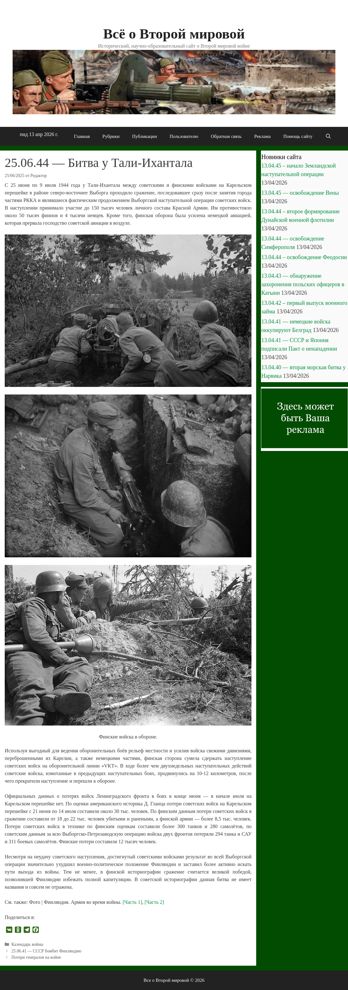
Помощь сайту (298, 136)
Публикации (144, 136)
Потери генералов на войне (36, 957)
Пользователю (183, 136)
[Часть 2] (154, 902)
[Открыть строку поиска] (328, 136)
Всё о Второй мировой (174, 34)
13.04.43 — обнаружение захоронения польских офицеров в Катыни (302, 284)
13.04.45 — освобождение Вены (300, 193)
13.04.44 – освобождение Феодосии (304, 257)
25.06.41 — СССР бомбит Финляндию (46, 951)
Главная (82, 136)
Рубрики (111, 136)
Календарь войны (27, 944)
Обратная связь (226, 136)
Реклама (262, 136)
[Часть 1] (132, 902)
